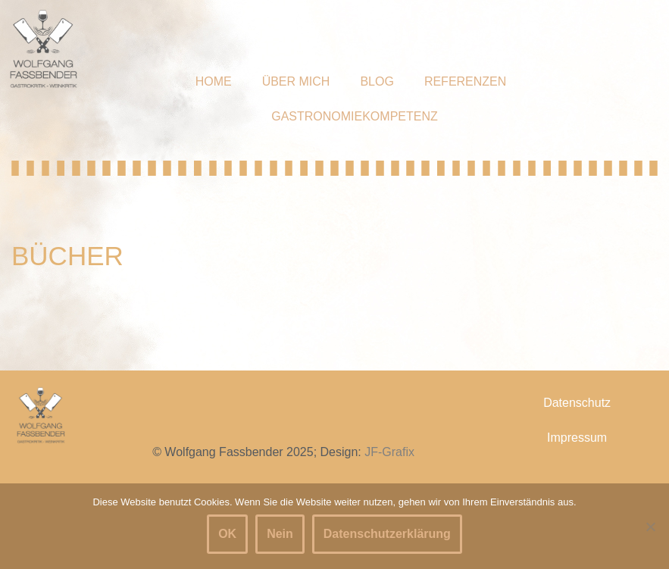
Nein (280, 533)
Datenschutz (577, 402)
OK (227, 533)
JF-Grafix (389, 452)
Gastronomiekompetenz (354, 116)
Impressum (577, 437)
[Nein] (650, 526)
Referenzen (465, 81)
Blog (376, 81)
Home (213, 81)
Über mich (296, 81)
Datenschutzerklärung (387, 533)
